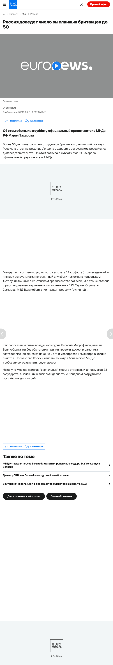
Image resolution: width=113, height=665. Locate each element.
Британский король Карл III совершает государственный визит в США (45, 483)
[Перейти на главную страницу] (13, 4)
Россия (34, 14)
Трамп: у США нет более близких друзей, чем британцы (36, 475)
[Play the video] (56, 66)
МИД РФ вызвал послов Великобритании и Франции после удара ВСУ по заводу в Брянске (51, 465)
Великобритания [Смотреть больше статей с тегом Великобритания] (61, 495)
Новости (13, 14)
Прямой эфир (98, 4)
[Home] (4, 14)
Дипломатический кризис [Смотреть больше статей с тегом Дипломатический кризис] (23, 495)
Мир (24, 14)
